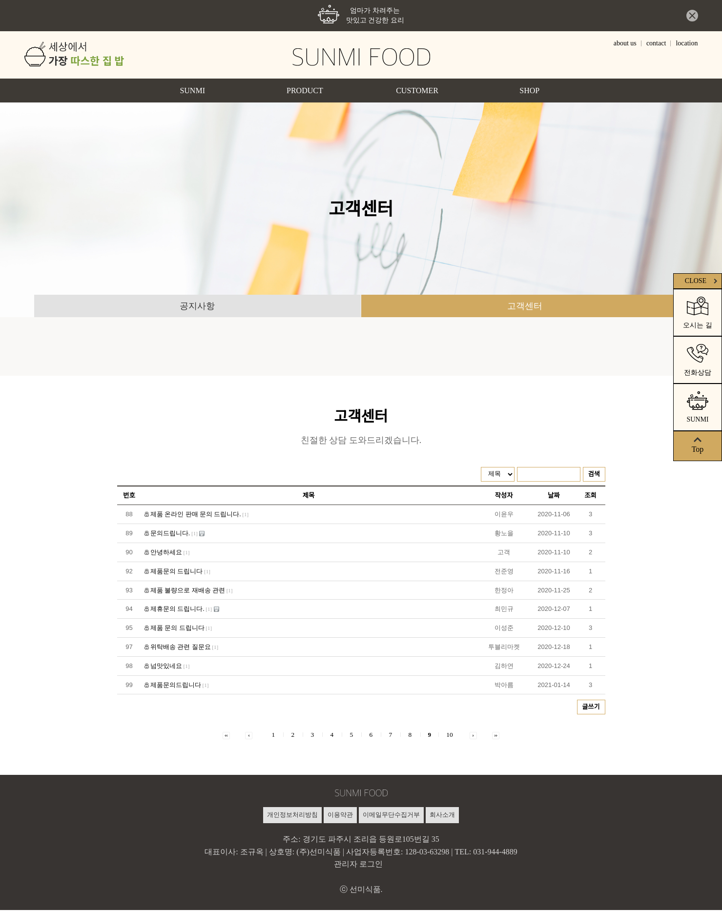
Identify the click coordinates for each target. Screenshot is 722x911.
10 (449, 735)
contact (656, 43)
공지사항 (197, 306)
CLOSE (702, 280)
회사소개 (442, 815)
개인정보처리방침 (292, 815)
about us (625, 43)
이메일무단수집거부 (391, 815)
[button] (226, 735)
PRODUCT (305, 90)
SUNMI (192, 90)
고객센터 (524, 306)
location (687, 43)
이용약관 (340, 815)
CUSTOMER (417, 90)
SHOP (529, 90)
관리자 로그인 (358, 865)
